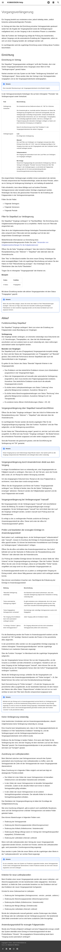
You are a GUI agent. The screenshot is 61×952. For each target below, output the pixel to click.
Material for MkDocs (13, 945)
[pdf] (53, 2)
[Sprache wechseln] (49, 2)
